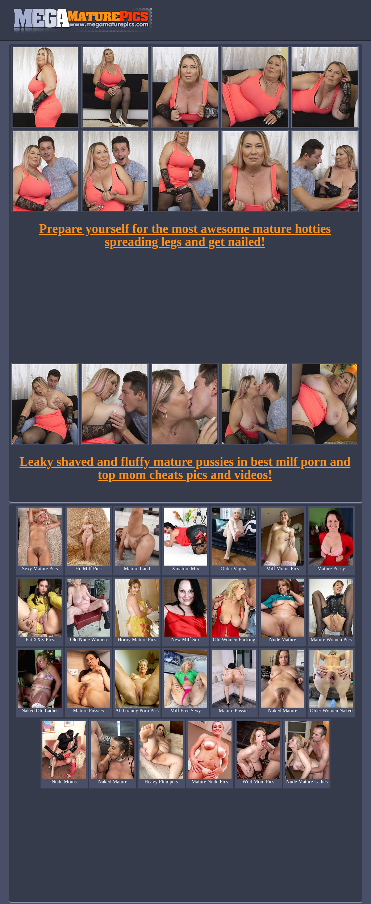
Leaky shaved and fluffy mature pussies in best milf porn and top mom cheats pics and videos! (185, 468)
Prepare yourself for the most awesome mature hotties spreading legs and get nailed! (185, 235)
